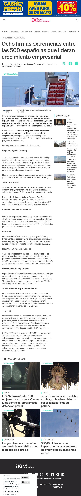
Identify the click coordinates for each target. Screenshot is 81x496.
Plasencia (62, 32)
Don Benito (72, 32)
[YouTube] (36, 474)
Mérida (53, 32)
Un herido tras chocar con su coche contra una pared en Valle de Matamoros (72, 148)
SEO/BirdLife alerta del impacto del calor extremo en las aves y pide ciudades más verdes (58, 448)
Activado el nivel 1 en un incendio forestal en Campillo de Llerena (71, 182)
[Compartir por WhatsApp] (76, 63)
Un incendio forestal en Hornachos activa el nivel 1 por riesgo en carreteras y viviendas (72, 165)
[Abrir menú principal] (4, 20)
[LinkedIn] (62, 474)
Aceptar (25, 477)
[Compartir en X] (64, 63)
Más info (25, 482)
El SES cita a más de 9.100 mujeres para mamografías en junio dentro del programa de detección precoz (20, 401)
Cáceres (45, 32)
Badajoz (37, 32)
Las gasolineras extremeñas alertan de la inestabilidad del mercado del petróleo (19, 446)
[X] (47, 474)
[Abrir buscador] (77, 20)
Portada (5, 32)
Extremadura (14, 32)
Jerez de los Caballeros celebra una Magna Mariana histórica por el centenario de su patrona (59, 401)
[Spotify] (58, 474)
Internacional (27, 32)
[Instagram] (42, 474)
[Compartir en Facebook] (70, 63)
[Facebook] (53, 474)
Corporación (45, 484)
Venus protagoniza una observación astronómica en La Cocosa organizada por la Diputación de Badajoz (73, 130)
